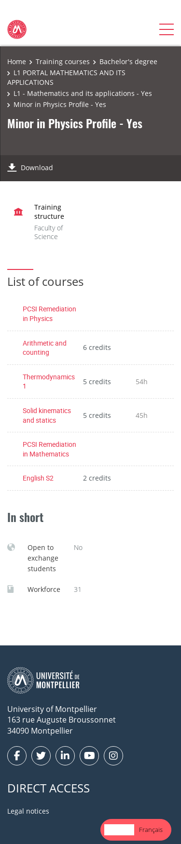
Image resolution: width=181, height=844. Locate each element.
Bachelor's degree (128, 61)
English (119, 829)
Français (151, 829)
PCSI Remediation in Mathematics (49, 449)
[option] (150, 829)
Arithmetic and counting (45, 347)
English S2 (38, 477)
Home (16, 61)
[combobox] (119, 829)
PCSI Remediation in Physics (49, 313)
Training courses (63, 61)
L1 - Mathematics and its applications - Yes (83, 93)
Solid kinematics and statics (47, 415)
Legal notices (28, 811)
